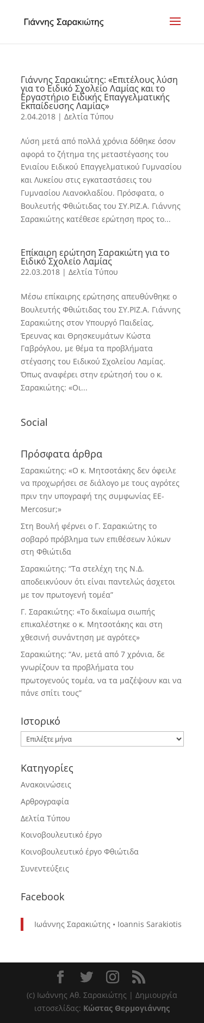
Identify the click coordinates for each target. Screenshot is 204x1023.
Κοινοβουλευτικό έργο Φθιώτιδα (80, 851)
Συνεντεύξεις (45, 868)
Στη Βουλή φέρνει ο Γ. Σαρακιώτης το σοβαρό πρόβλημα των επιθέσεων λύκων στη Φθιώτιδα (96, 539)
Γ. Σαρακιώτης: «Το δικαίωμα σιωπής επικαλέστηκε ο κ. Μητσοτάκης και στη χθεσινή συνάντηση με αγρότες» (92, 624)
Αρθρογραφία (45, 801)
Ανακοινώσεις (46, 784)
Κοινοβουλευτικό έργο (61, 834)
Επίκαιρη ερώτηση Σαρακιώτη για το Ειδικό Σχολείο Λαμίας (95, 256)
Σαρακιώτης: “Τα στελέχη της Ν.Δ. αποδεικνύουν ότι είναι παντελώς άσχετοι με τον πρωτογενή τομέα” (98, 581)
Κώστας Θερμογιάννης (126, 1008)
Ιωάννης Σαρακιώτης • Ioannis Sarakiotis (108, 924)
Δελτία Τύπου (89, 116)
